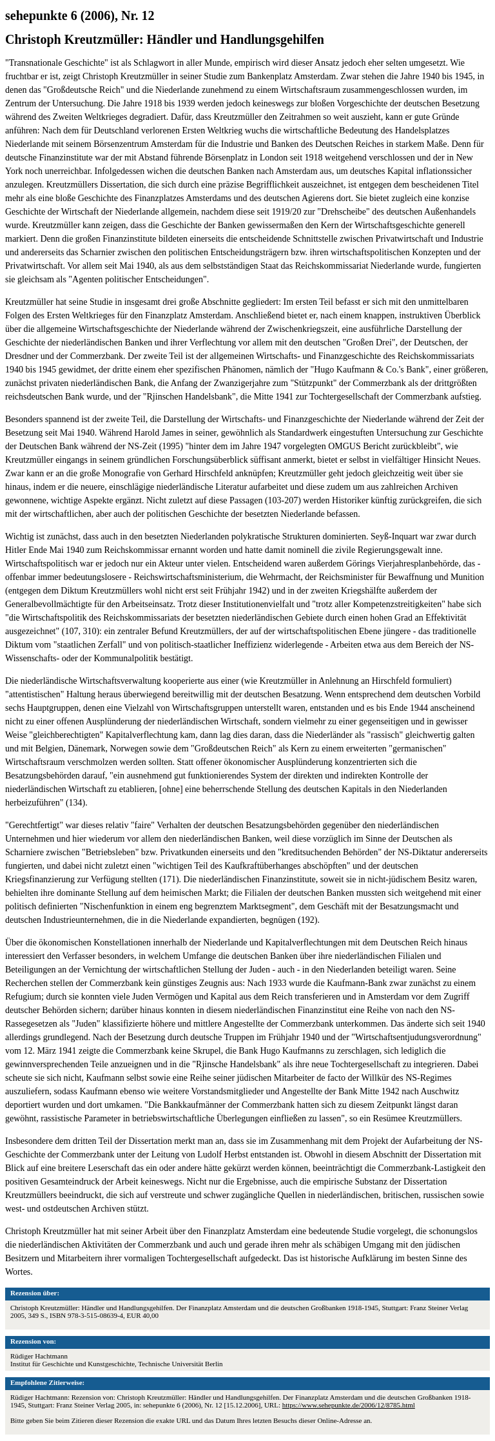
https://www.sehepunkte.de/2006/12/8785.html (348, 1405)
